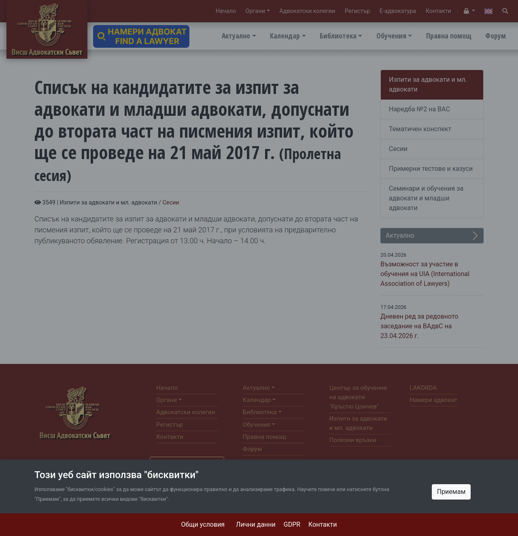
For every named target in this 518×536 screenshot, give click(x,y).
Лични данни (256, 524)
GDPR (292, 524)
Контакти (322, 524)
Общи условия (203, 524)
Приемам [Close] (451, 492)
